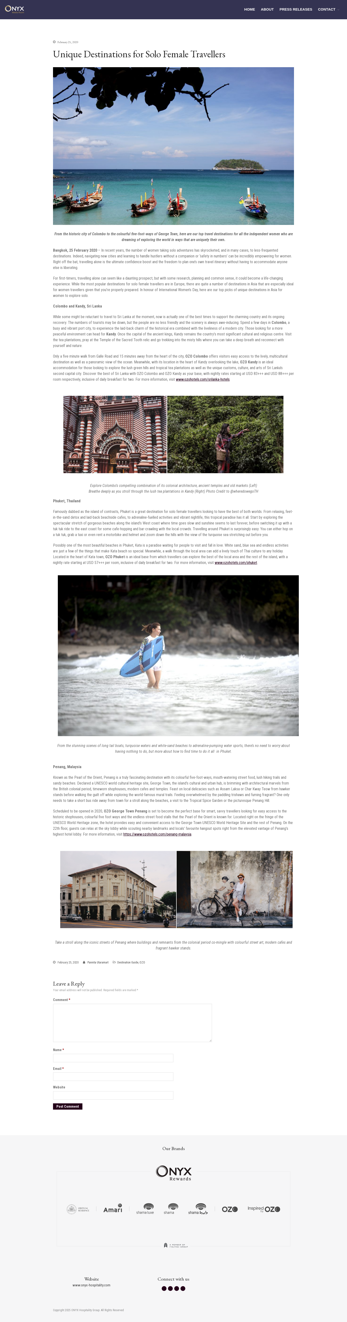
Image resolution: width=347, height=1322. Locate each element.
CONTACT (326, 9)
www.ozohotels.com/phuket (236, 562)
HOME (249, 9)
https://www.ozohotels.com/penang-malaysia (157, 834)
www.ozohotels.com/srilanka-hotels (203, 379)
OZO (142, 962)
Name (58, 1050)
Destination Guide (127, 962)
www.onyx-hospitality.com (91, 1285)
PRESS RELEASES (296, 9)
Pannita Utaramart (97, 962)
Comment (61, 1000)
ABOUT (267, 9)
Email (58, 1069)
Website (59, 1087)
